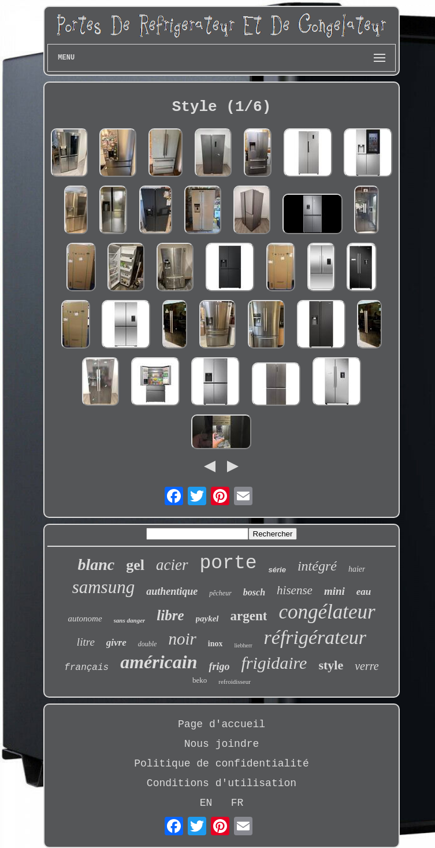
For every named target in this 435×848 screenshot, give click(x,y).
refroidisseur (234, 681)
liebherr (243, 645)
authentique (172, 591)
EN (206, 803)
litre (86, 642)
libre (170, 615)
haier (357, 569)
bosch (254, 592)
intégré (317, 565)
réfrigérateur (315, 637)
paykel (207, 618)
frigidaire (274, 662)
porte (228, 563)
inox (215, 643)
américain (158, 661)
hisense (295, 590)
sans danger (130, 620)
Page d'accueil (221, 724)
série (277, 569)
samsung (103, 587)
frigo (219, 666)
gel (135, 565)
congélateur (326, 612)
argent (248, 616)
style (330, 665)
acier (172, 564)
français (86, 667)
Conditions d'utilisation (221, 783)
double (147, 644)
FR (237, 803)
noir (182, 638)
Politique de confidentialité (221, 763)
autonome (85, 618)
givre (116, 642)
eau (363, 591)
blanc (96, 564)
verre (366, 666)
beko (199, 680)
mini (334, 591)
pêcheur (220, 593)
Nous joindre (221, 744)
